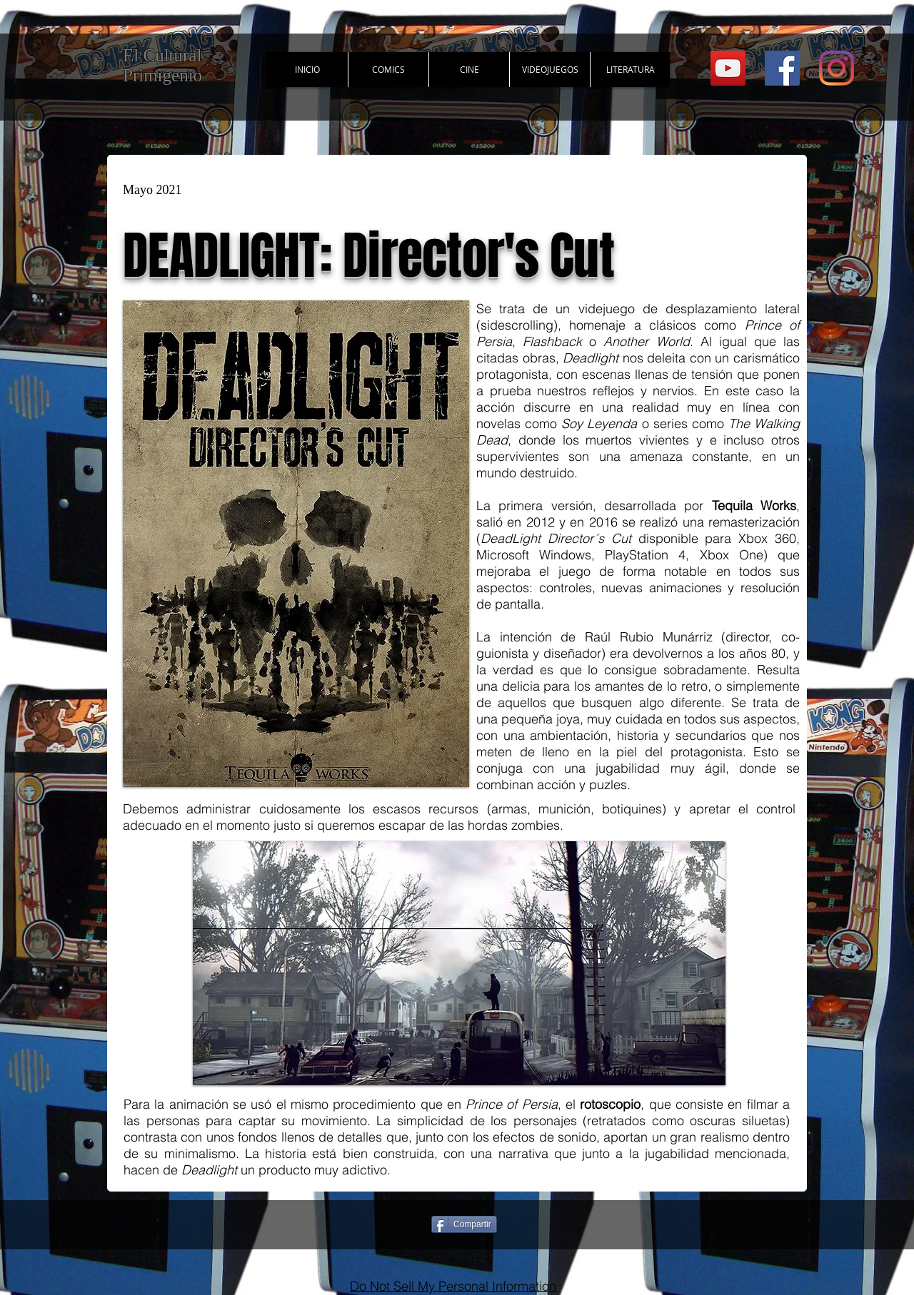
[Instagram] (836, 68)
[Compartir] (464, 1224)
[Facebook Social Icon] (782, 68)
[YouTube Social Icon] (727, 68)
